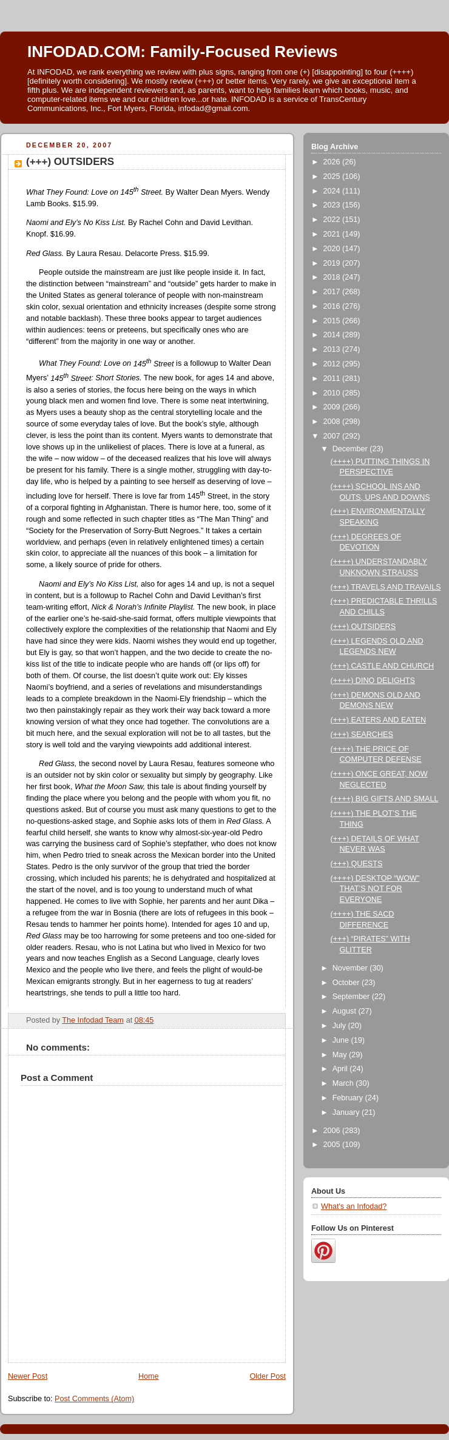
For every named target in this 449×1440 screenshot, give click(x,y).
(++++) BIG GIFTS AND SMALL (385, 799)
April (341, 1069)
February (349, 1098)
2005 (333, 1144)
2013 (333, 349)
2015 (333, 321)
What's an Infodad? (354, 1206)
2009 (333, 407)
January (347, 1112)
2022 (333, 219)
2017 (333, 292)
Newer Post (27, 1376)
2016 (333, 306)
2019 (333, 263)
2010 (333, 393)
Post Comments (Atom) (94, 1399)
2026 (333, 162)
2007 (333, 436)
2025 (333, 176)
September (352, 996)
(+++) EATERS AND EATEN (379, 720)
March (344, 1083)
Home (148, 1376)
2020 (333, 248)
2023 (333, 205)
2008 (333, 421)
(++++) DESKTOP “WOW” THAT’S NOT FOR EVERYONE (375, 889)
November (351, 968)
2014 (333, 335)
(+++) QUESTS (357, 864)
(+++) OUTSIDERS (363, 626)
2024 (333, 191)
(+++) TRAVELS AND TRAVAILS (386, 587)
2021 (333, 234)
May (341, 1055)
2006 (333, 1130)
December (351, 449)
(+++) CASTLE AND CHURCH (382, 666)
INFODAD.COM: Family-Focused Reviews (182, 51)
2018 (333, 277)
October (347, 982)
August (346, 1011)
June (342, 1040)
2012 (333, 364)
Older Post (267, 1376)
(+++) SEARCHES (362, 734)
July (340, 1025)
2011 (333, 378)
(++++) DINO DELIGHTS (373, 680)
